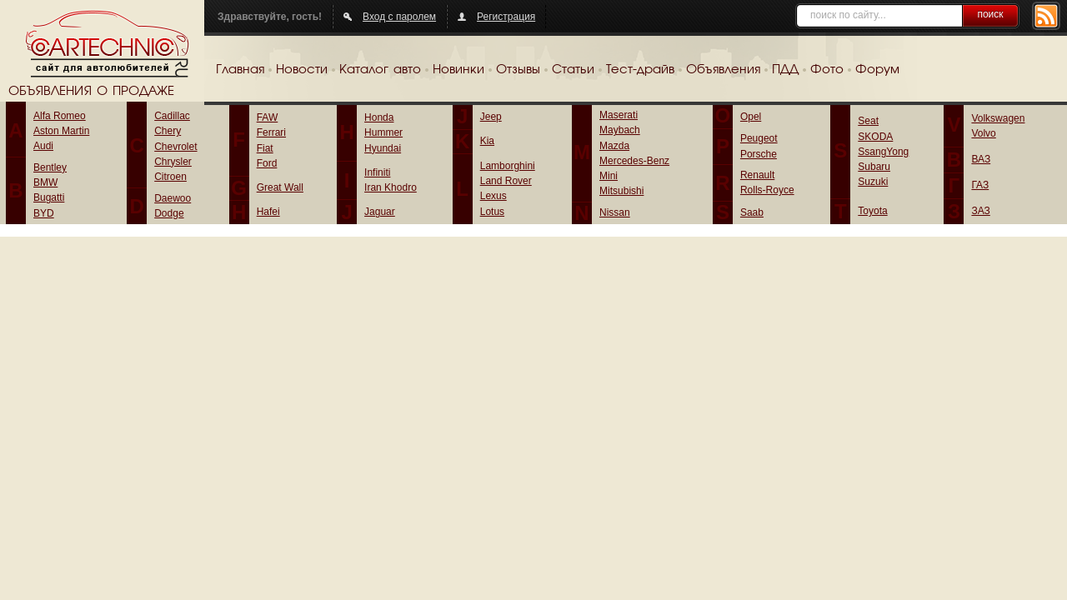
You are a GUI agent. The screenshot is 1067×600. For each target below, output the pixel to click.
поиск (990, 14)
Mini (608, 176)
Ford (267, 163)
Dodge (168, 213)
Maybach (619, 130)
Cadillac (172, 116)
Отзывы (518, 70)
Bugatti (48, 197)
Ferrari (271, 132)
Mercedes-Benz (634, 161)
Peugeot (759, 138)
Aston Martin (61, 131)
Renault (757, 175)
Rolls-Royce (767, 190)
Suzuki (873, 182)
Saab (752, 212)
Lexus (493, 196)
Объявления (723, 70)
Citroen (170, 176)
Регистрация (506, 16)
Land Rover (506, 181)
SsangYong (883, 152)
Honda (378, 117)
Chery (167, 131)
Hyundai (382, 148)
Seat (868, 121)
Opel (750, 116)
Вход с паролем (399, 16)
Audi (43, 146)
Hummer (383, 132)
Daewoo (172, 198)
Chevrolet (175, 146)
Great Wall (280, 187)
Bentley (50, 167)
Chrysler (173, 162)
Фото (827, 70)
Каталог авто (380, 70)
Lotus (492, 212)
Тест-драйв (640, 70)
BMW (45, 182)
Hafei (268, 212)
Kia (487, 141)
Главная (240, 70)
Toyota (872, 211)
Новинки (458, 70)
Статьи (573, 70)
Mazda (614, 146)
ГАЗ (980, 185)
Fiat (265, 148)
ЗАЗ (980, 211)
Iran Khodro (390, 187)
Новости (302, 70)
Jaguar (379, 212)
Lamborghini (507, 166)
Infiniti (377, 172)
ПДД (785, 70)
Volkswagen (997, 118)
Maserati (618, 115)
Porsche (758, 154)
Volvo (983, 133)
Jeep (491, 116)
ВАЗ (980, 159)
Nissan (614, 212)
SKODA (875, 136)
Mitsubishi (621, 191)
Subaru (874, 166)
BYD (43, 213)
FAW (267, 117)
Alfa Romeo (59, 116)
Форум (877, 70)
